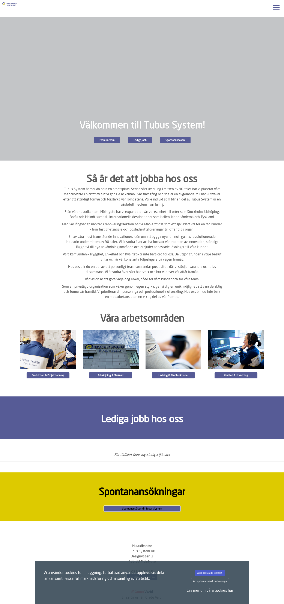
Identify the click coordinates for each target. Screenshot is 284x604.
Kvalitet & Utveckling (236, 375)
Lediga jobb (140, 140)
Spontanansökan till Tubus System (142, 508)
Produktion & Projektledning (48, 375)
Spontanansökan (175, 140)
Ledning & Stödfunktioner (173, 375)
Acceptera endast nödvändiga (210, 581)
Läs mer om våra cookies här (210, 590)
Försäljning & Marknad (110, 375)
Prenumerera (106, 140)
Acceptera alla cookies (209, 572)
